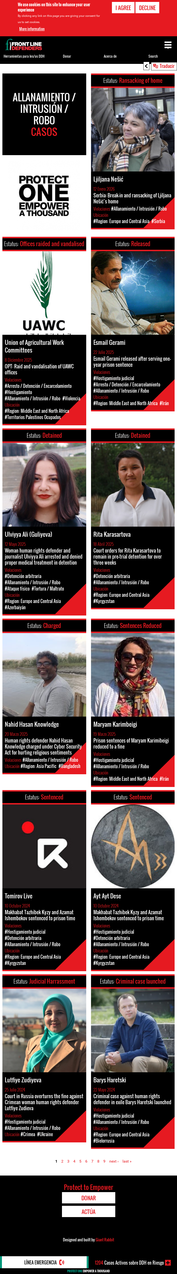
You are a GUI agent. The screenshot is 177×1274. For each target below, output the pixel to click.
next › (114, 1161)
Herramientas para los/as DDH (24, 56)
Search (153, 56)
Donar (67, 56)
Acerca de (110, 56)
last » (127, 1161)
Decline (147, 7)
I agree (123, 7)
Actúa (88, 1211)
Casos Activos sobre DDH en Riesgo (129, 1263)
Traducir (167, 65)
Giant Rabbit (105, 1240)
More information (32, 28)
